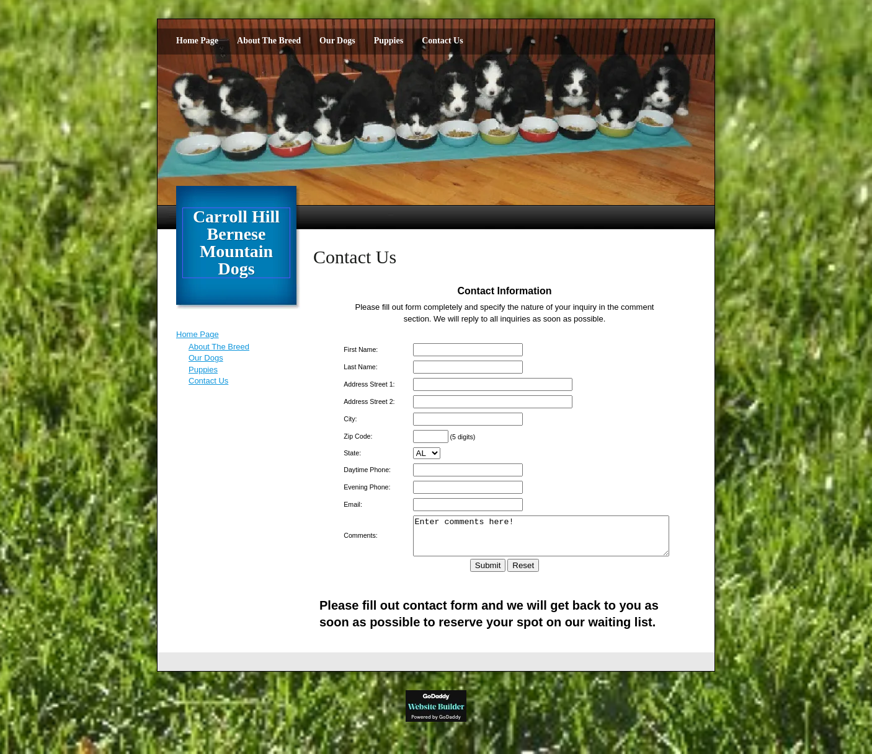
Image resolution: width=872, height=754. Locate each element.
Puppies (388, 40)
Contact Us (442, 40)
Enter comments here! (538, 539)
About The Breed (269, 40)
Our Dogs (337, 40)
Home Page (197, 40)
